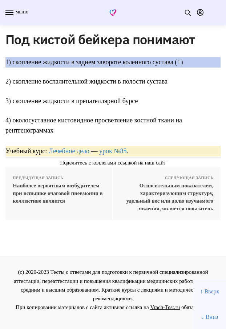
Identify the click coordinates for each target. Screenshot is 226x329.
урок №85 (112, 151)
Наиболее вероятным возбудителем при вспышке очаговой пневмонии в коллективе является (58, 193)
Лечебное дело (69, 151)
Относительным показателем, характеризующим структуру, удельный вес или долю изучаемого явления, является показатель (169, 197)
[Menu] (16, 12)
